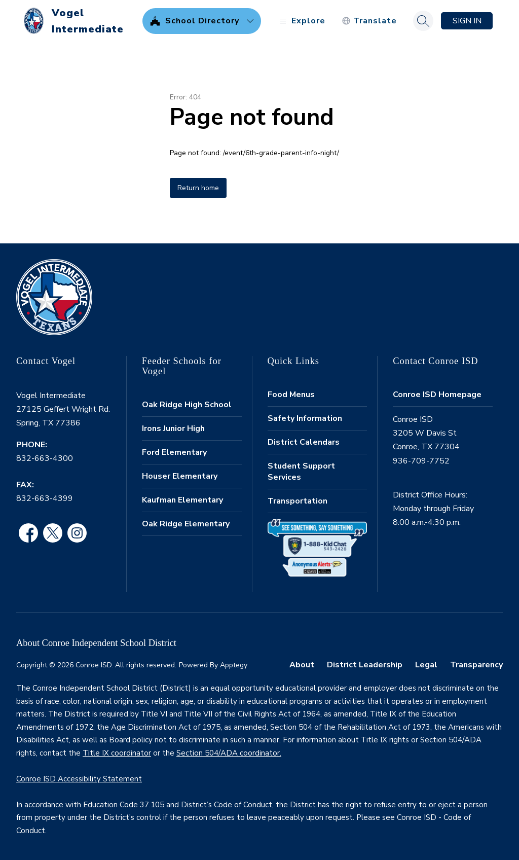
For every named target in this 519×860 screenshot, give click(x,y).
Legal (426, 664)
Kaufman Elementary (182, 500)
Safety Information (305, 418)
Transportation (297, 501)
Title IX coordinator (117, 753)
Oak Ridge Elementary (186, 523)
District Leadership (364, 664)
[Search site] (423, 21)
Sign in (467, 20)
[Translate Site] (369, 21)
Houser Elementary (179, 476)
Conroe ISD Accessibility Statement (79, 779)
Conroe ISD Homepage (437, 394)
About (301, 664)
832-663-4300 (44, 458)
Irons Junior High (173, 428)
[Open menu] (301, 21)
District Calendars (304, 442)
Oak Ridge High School (187, 404)
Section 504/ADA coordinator (228, 753)
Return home (198, 188)
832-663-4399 (44, 498)
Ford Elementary (174, 452)
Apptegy (233, 665)
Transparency (476, 664)
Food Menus (291, 394)
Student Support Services (301, 471)
